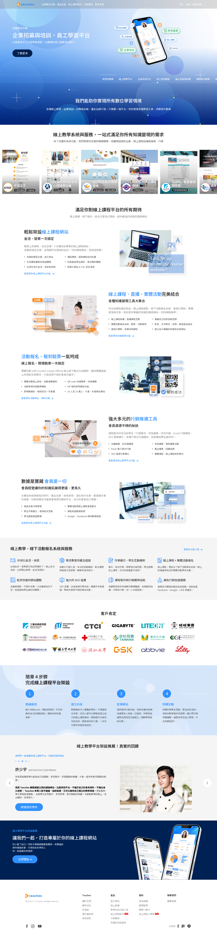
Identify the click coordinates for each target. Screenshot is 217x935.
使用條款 (86, 918)
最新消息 (86, 905)
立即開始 (25, 859)
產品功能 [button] (61, 4)
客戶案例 (115, 901)
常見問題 (143, 901)
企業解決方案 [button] (48, 4)
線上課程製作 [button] (75, 4)
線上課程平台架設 (52, 682)
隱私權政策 (87, 914)
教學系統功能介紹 (119, 909)
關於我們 (86, 901)
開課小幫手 (144, 909)
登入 (181, 4)
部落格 (85, 909)
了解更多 (22, 53)
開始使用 (197, 4)
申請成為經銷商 (118, 922)
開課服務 (143, 905)
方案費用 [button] (88, 4)
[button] (10, 783)
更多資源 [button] (99, 4)
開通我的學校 (29, 803)
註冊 (188, 4)
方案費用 (115, 918)
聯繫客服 (171, 901)
